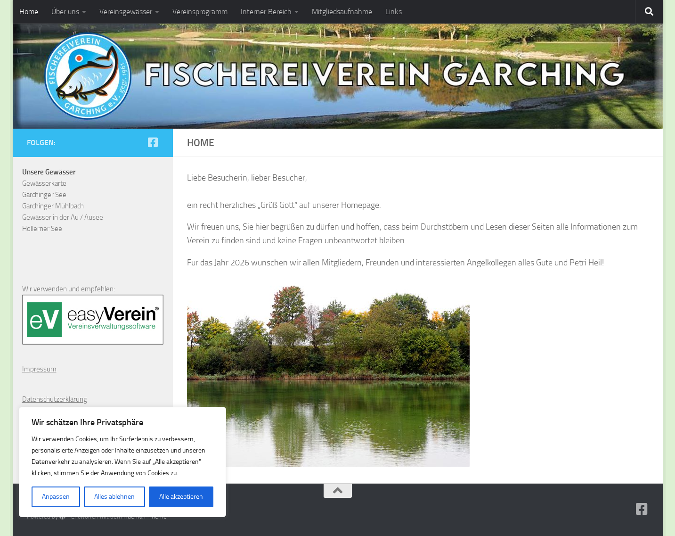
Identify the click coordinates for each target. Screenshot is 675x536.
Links (393, 11)
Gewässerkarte (44, 183)
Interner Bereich (266, 11)
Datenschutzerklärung (54, 399)
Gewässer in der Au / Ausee (62, 217)
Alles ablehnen (114, 497)
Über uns (65, 11)
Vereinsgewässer (125, 11)
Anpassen (56, 497)
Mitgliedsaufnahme (342, 11)
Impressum (39, 369)
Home (28, 11)
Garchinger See (44, 194)
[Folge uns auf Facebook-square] (153, 142)
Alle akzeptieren (181, 497)
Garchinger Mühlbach (53, 206)
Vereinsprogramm (200, 11)
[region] (122, 462)
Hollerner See (42, 228)
